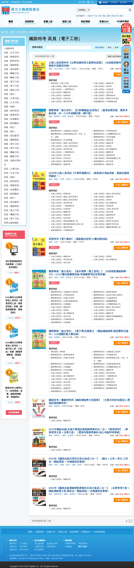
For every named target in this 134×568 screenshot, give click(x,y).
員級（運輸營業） (12, 140)
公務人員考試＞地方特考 (103, 92)
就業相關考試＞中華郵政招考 (105, 101)
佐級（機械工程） (12, 73)
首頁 (6, 32)
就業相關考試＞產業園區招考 (105, 388)
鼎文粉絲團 (27, 2)
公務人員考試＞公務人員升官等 (106, 209)
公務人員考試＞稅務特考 (61, 95)
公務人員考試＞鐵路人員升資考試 (64, 197)
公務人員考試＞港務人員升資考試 (64, 143)
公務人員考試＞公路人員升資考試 (64, 146)
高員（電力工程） (12, 210)
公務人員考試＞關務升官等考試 (106, 224)
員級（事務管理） (12, 115)
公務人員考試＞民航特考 (103, 140)
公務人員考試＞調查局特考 (104, 95)
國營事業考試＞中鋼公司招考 (62, 298)
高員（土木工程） (12, 173)
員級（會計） (10, 131)
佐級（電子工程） (12, 86)
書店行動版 (82, 546)
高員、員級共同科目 (12, 162)
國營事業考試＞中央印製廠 (104, 137)
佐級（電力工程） (12, 81)
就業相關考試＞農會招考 (103, 164)
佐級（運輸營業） (12, 65)
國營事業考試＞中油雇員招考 (105, 298)
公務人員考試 (22, 32)
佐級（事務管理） (12, 56)
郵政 (104, 16)
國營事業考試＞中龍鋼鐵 (61, 304)
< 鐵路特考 (9, 48)
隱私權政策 (15, 2)
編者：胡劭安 (54, 435)
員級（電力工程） (12, 144)
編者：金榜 (53, 242)
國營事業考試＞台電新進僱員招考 (64, 301)
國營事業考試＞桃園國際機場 (105, 301)
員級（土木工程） (12, 102)
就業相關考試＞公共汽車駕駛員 (63, 391)
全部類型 (100, 47)
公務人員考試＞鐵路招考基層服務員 (108, 316)
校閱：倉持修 (67, 116)
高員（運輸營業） (12, 206)
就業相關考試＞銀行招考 (103, 161)
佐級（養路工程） (12, 90)
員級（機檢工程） (12, 156)
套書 (116, 47)
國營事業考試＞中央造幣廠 (61, 140)
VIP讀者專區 (99, 532)
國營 (108, 16)
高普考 (90, 16)
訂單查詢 (114, 3)
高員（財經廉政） (12, 193)
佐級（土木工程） (12, 52)
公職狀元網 (38, 546)
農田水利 (114, 16)
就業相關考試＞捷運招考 (61, 164)
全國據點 (68, 546)
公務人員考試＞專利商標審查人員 (107, 158)
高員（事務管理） (12, 185)
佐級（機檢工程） (12, 77)
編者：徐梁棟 (54, 337)
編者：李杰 (53, 465)
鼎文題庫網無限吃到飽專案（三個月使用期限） (14, 264)
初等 (100, 16)
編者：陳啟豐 (54, 116)
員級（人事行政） (12, 98)
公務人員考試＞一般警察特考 (62, 89)
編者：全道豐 (67, 435)
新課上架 (63, 532)
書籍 (12, 32)
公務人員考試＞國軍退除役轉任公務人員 (67, 224)
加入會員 (82, 2)
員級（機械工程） (12, 152)
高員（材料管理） (12, 181)
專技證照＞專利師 (58, 352)
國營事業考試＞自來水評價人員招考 (108, 295)
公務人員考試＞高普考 (103, 86)
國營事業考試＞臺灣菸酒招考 (105, 292)
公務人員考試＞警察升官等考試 (106, 98)
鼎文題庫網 (38, 549)
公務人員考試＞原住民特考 (61, 149)
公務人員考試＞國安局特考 (61, 101)
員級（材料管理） (12, 110)
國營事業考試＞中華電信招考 (105, 131)
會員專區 (123, 3)
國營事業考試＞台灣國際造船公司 (107, 134)
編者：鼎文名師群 (56, 69)
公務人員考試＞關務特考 (61, 92)
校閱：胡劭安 (71, 69)
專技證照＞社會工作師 (60, 83)
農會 (121, 16)
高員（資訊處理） (12, 202)
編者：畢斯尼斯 (55, 494)
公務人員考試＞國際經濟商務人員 (107, 227)
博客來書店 (83, 543)
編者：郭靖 (64, 465)
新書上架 (51, 532)
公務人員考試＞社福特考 (103, 89)
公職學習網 (50, 546)
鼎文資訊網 (38, 543)
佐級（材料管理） (12, 61)
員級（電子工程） (12, 148)
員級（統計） (10, 127)
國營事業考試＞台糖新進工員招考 (64, 131)
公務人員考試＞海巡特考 (103, 206)
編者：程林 (53, 277)
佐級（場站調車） (12, 69)
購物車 (105, 3)
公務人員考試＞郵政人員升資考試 (64, 86)
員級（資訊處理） (12, 135)
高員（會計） (10, 198)
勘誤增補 (74, 532)
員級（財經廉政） (12, 123)
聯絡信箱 (13, 549)
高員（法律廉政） (12, 189)
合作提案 (23, 546)
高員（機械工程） (12, 214)
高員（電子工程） (12, 218)
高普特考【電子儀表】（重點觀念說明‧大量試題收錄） (79, 239)
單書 (109, 47)
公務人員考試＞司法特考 (61, 98)
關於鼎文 (13, 543)
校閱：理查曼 (65, 277)
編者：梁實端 (54, 406)
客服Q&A (86, 532)
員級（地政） (10, 106)
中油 (95, 16)
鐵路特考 (33, 32)
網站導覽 (5, 2)
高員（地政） (10, 177)
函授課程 (40, 532)
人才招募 (23, 543)
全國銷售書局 (70, 543)
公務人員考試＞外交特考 (61, 158)
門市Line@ (23, 549)
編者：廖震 (53, 179)
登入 (92, 2)
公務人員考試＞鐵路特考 (103, 83)
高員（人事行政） (12, 169)
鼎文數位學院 (52, 543)
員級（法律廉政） (12, 119)
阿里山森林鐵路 (11, 223)
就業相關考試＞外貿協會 (61, 322)
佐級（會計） (10, 94)
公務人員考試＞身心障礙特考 (105, 149)
